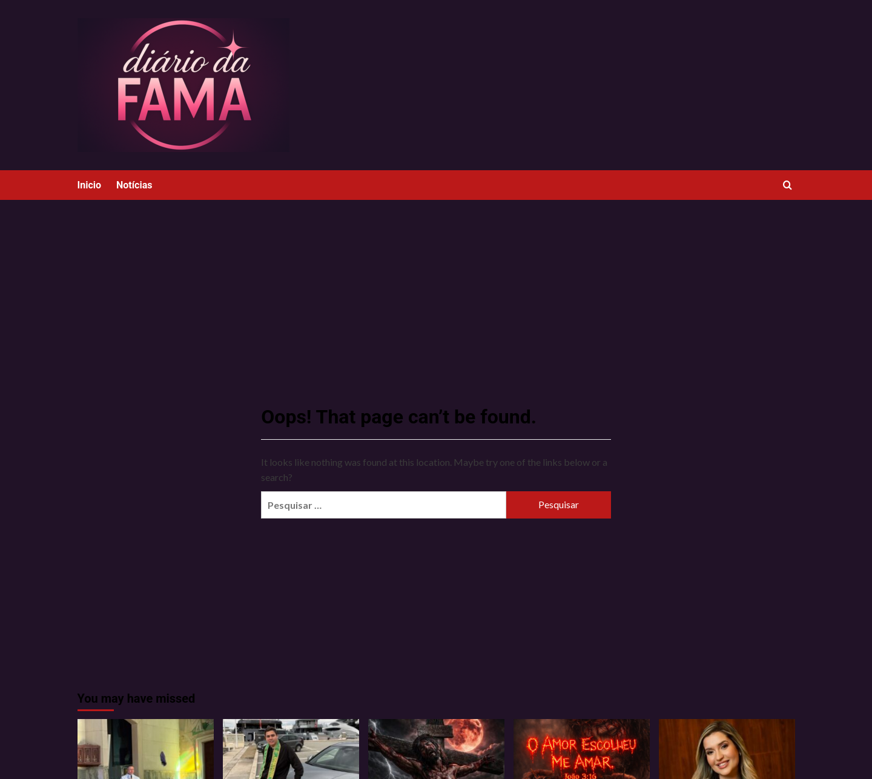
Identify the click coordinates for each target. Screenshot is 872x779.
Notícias (134, 185)
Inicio (89, 185)
